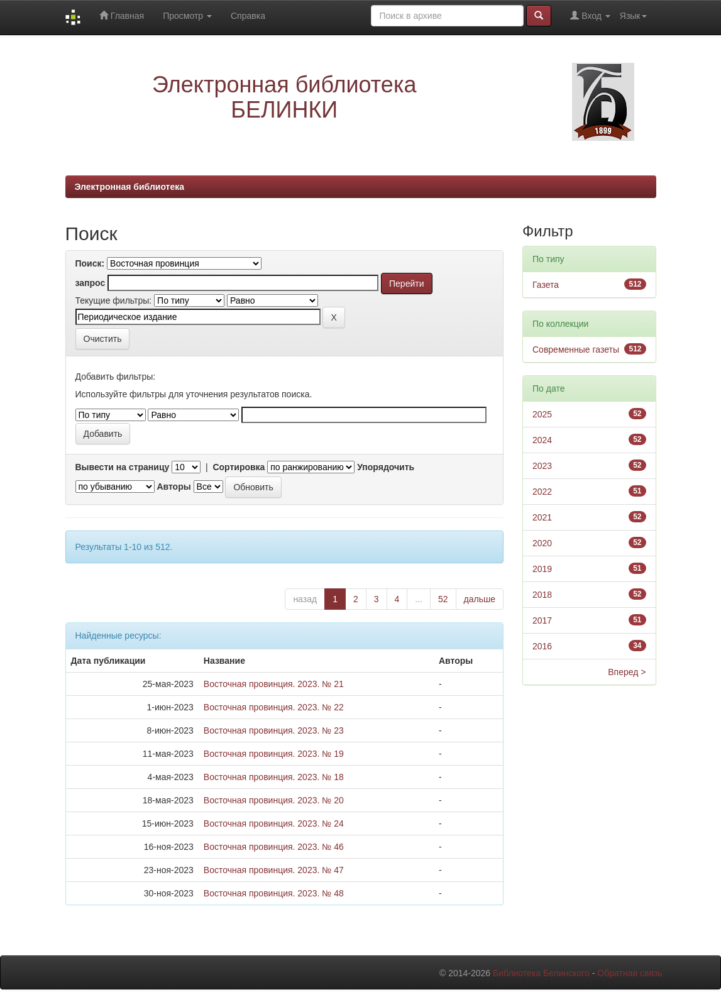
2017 (542, 620)
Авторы (173, 487)
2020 (542, 543)
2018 (542, 595)
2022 (542, 492)
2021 (542, 517)
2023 (542, 466)
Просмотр (187, 16)
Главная (121, 15)
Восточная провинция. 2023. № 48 (274, 893)
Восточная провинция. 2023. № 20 (274, 800)
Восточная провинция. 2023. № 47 (274, 870)
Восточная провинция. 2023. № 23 (274, 730)
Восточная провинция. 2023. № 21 (274, 684)
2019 (542, 569)
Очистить (103, 339)
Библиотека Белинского (541, 973)
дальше (479, 599)
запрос (90, 283)
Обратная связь (629, 973)
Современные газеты (575, 349)
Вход (590, 15)
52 (443, 599)
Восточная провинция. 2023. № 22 (274, 707)
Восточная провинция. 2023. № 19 (274, 754)
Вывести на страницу (122, 467)
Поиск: (90, 263)
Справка (248, 16)
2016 (542, 646)
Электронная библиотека (130, 187)
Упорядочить (385, 467)
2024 (542, 440)
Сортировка (238, 467)
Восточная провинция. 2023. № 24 (274, 823)
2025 (542, 414)
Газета (545, 285)
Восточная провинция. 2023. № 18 (274, 777)
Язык (633, 16)
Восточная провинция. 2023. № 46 (274, 847)
